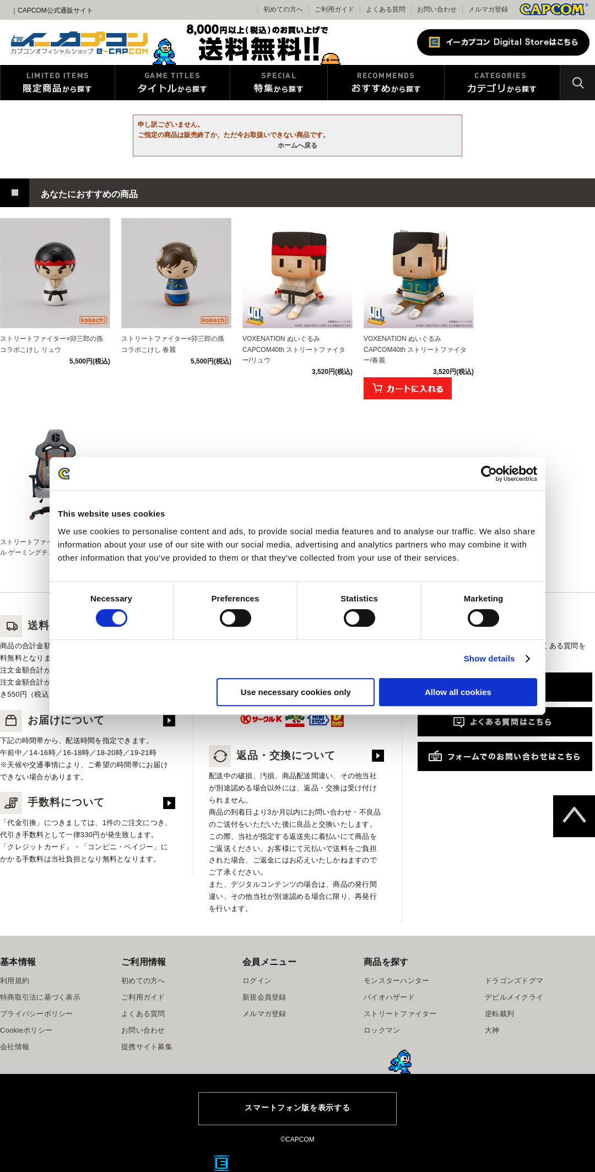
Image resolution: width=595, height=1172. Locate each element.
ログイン (257, 980)
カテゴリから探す (502, 82)
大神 (492, 1030)
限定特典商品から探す (58, 82)
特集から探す (278, 82)
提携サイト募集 (146, 1047)
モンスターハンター (396, 980)
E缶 (221, 1163)
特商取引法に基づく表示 (40, 997)
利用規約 (14, 980)
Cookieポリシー (26, 1030)
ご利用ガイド (143, 997)
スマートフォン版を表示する (297, 1107)
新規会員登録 (264, 997)
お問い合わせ (437, 9)
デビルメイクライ (514, 997)
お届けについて (52, 720)
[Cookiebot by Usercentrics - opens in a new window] (489, 473)
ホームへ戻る (297, 145)
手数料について (52, 802)
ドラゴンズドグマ (514, 980)
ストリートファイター (400, 1014)
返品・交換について (272, 755)
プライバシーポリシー (36, 1014)
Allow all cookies (458, 692)
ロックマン (382, 1030)
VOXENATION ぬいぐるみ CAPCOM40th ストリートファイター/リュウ (293, 349)
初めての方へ (143, 980)
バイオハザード (389, 997)
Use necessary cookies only (296, 692)
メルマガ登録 (488, 9)
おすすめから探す (386, 82)
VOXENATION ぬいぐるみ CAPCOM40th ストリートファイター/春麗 (415, 349)
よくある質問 (385, 9)
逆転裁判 (499, 1014)
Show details (489, 658)
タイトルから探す (172, 82)
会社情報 (14, 1047)
